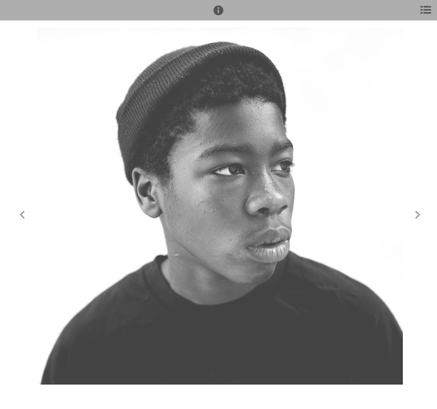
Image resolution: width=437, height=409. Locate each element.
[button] (218, 15)
